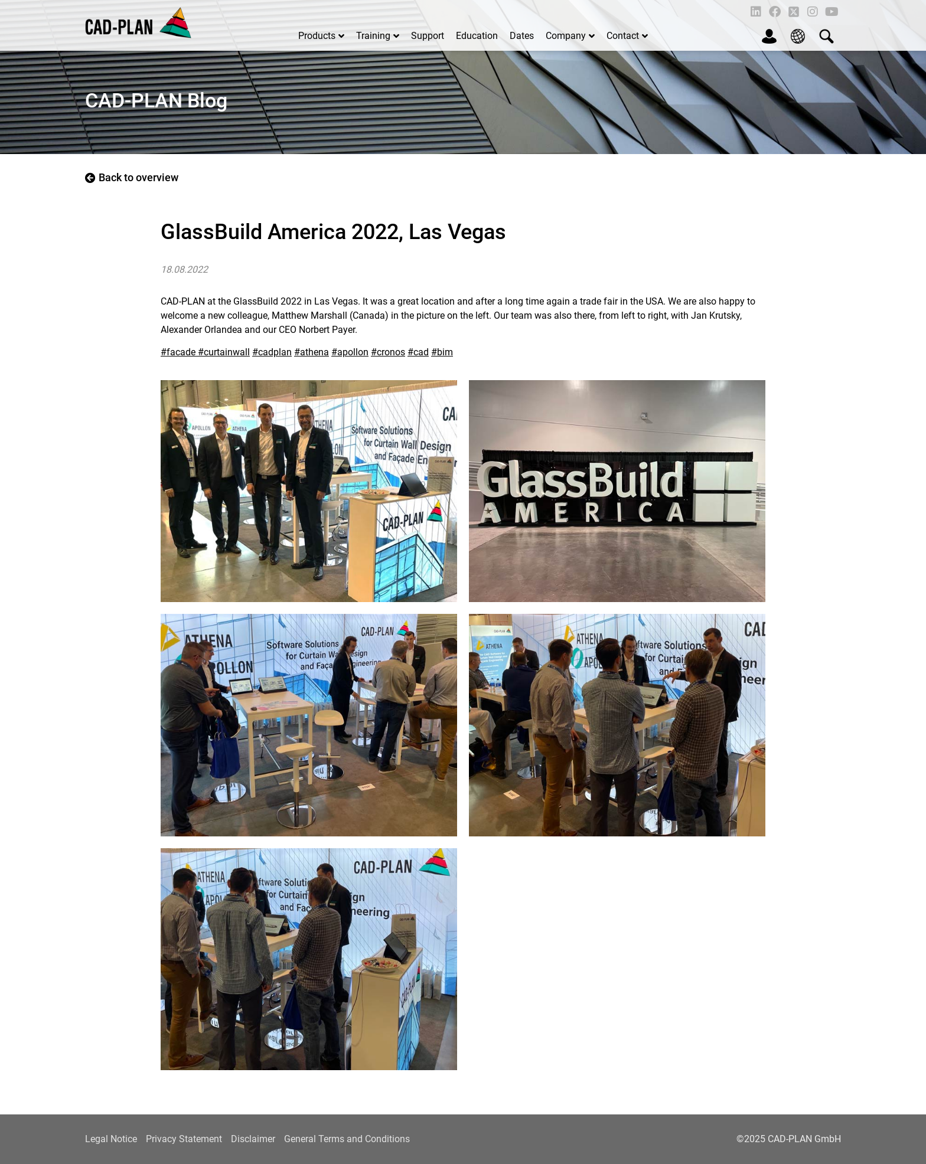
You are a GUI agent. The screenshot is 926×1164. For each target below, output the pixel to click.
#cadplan (272, 352)
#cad (418, 352)
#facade (179, 352)
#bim (442, 352)
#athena (311, 352)
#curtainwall (224, 352)
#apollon (350, 352)
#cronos (388, 352)
